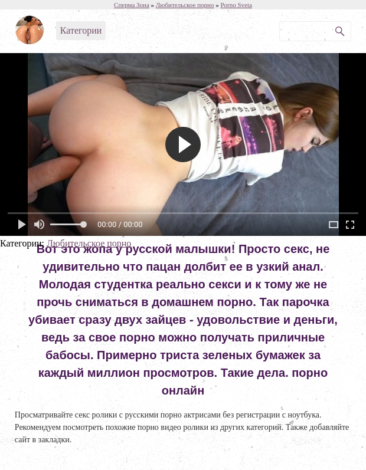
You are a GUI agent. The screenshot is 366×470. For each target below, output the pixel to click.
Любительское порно (89, 243)
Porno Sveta (235, 4)
